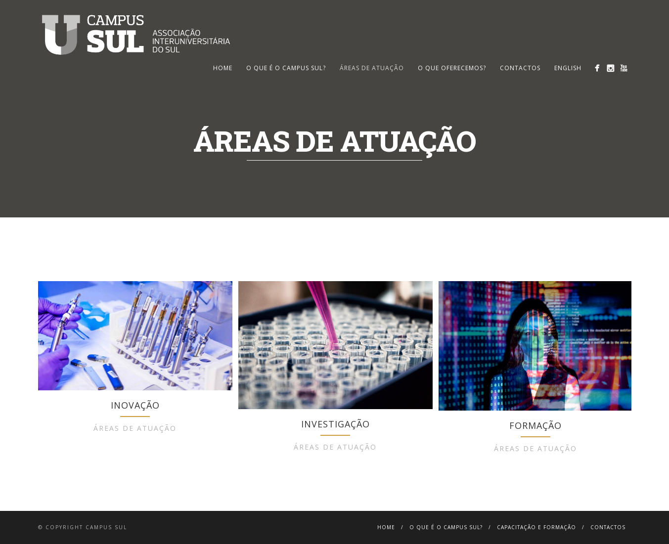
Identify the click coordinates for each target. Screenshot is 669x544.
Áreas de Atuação (372, 68)
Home (386, 527)
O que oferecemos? (452, 68)
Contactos (520, 68)
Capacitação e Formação (536, 527)
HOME (222, 68)
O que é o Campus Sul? (286, 68)
